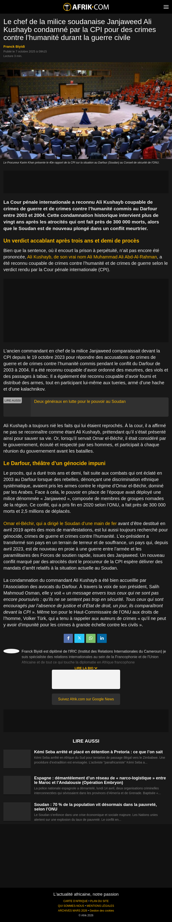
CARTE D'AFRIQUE (75, 901)
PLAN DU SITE (99, 901)
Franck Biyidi (14, 46)
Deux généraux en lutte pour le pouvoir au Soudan (80, 401)
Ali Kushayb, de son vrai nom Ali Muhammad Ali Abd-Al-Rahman (92, 256)
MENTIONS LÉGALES (100, 905)
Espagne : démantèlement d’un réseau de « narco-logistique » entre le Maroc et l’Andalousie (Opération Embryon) (100, 780)
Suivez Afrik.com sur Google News (86, 699)
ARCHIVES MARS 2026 (72, 910)
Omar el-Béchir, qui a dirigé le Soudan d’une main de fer (60, 523)
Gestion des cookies (102, 910)
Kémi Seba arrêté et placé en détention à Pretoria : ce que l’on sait (98, 752)
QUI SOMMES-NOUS (71, 905)
